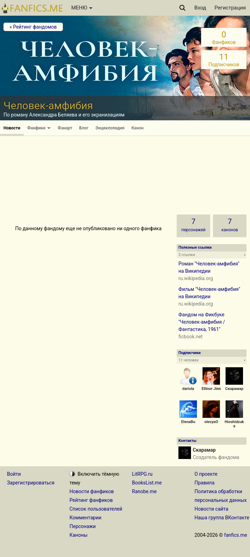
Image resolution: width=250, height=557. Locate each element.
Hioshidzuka (234, 424)
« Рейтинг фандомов (33, 27)
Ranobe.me (144, 491)
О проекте (206, 474)
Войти (14, 474)
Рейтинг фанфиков (91, 500)
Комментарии (85, 517)
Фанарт (65, 128)
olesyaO (211, 422)
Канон (138, 128)
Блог (83, 128)
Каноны (78, 535)
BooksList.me (147, 483)
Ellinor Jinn (211, 388)
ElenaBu (188, 422)
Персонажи (82, 526)
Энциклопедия (109, 128)
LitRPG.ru (142, 474)
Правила (204, 483)
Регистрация (230, 8)
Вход (200, 8)
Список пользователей (95, 509)
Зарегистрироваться (30, 483)
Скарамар (234, 388)
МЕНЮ (82, 8)
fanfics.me (235, 535)
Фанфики (39, 128)
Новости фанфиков (91, 491)
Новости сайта (211, 509)
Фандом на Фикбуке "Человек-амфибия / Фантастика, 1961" (201, 322)
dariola (188, 388)
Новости (11, 128)
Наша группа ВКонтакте (221, 517)
